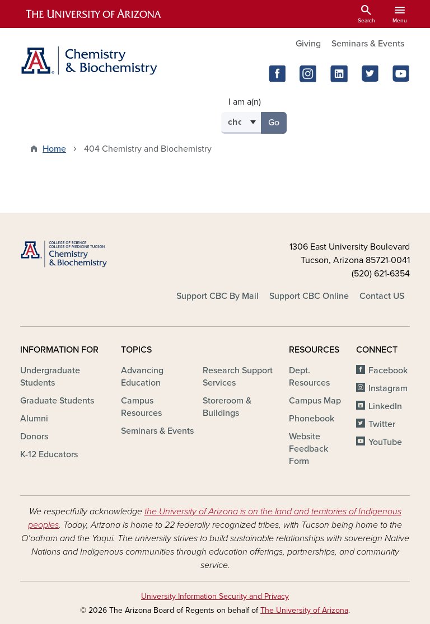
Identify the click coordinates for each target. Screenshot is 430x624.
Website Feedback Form (308, 449)
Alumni (34, 418)
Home (54, 148)
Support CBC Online (309, 296)
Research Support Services (238, 376)
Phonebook (311, 418)
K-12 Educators (49, 454)
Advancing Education (142, 376)
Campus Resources (141, 407)
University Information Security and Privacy (215, 596)
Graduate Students (57, 400)
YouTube (385, 442)
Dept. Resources (309, 376)
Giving (308, 43)
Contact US (381, 296)
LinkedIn (385, 406)
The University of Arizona (304, 610)
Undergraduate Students (50, 376)
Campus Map (315, 400)
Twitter (381, 424)
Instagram (388, 388)
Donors (34, 436)
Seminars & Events (367, 43)
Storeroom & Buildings (227, 407)
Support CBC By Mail (217, 296)
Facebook (388, 370)
